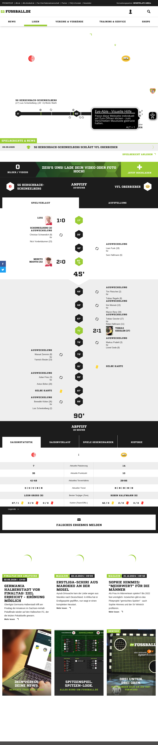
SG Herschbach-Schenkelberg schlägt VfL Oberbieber (76, 147)
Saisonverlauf (60, 442)
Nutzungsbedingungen (41, 738)
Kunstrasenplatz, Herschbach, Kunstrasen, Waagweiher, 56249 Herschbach (79, 45)
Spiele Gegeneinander (98, 442)
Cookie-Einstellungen (93, 738)
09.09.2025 (8, 147)
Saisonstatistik (21, 442)
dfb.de (17, 3)
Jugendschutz (57, 738)
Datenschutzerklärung (22, 738)
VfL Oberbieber (126, 72)
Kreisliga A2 (79, 35)
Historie (136, 442)
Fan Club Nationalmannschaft (48, 3)
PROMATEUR (7, 3)
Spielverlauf (40, 203)
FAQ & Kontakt (75, 3)
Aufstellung (117, 203)
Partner (64, 3)
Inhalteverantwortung (74, 738)
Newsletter (87, 3)
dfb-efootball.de (28, 3)
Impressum (6, 738)
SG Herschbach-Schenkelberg (31, 74)
